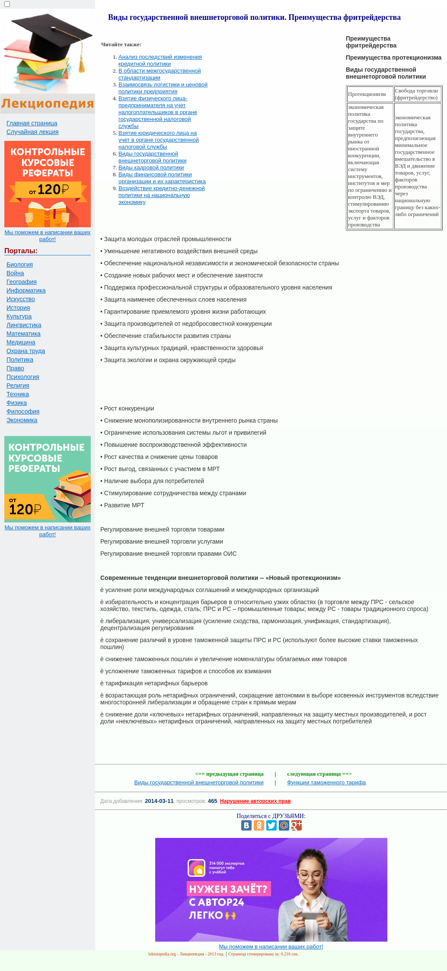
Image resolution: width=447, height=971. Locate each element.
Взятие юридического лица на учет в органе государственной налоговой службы (158, 140)
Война (15, 273)
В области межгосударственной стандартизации (159, 74)
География (21, 281)
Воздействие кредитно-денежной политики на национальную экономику (161, 195)
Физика (16, 402)
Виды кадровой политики (151, 167)
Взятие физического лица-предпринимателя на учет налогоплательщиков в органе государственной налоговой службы (157, 112)
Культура (19, 316)
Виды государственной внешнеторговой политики (152, 157)
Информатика (25, 290)
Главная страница (31, 123)
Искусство (20, 299)
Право (15, 368)
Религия (17, 385)
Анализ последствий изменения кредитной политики (160, 60)
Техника (17, 394)
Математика (23, 333)
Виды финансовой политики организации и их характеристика (162, 178)
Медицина (20, 342)
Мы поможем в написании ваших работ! (47, 235)
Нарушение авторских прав (255, 801)
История (18, 307)
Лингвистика (24, 325)
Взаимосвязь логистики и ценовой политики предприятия (163, 88)
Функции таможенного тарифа (326, 782)
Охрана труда (25, 350)
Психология (22, 376)
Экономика (21, 420)
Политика (19, 359)
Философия (22, 411)
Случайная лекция (32, 131)
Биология (19, 264)
